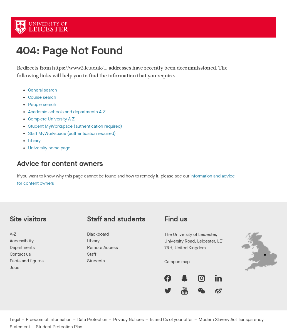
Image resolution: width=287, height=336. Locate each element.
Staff (91, 254)
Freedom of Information (48, 319)
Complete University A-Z (51, 119)
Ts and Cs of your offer (171, 319)
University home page (49, 148)
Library (34, 141)
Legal (15, 319)
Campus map (177, 262)
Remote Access (102, 247)
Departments (22, 247)
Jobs (14, 267)
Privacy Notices (128, 319)
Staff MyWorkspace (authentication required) (72, 133)
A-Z (13, 234)
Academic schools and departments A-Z (66, 112)
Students (96, 261)
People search (42, 104)
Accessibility (22, 241)
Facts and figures (27, 261)
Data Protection (92, 319)
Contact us (20, 254)
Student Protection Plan (59, 327)
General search (42, 90)
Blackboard (98, 234)
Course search (42, 97)
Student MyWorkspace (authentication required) (75, 126)
